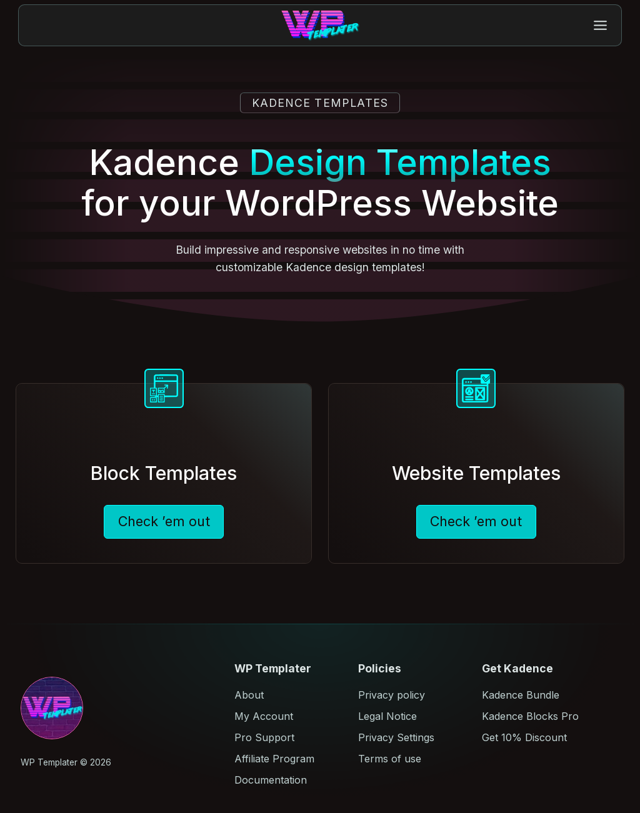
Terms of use (389, 758)
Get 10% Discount (524, 737)
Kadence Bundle (520, 695)
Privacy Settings (396, 737)
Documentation (270, 780)
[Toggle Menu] (600, 25)
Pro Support (264, 737)
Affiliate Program (274, 758)
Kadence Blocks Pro (530, 716)
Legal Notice (387, 716)
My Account (263, 716)
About (249, 695)
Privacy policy (391, 695)
